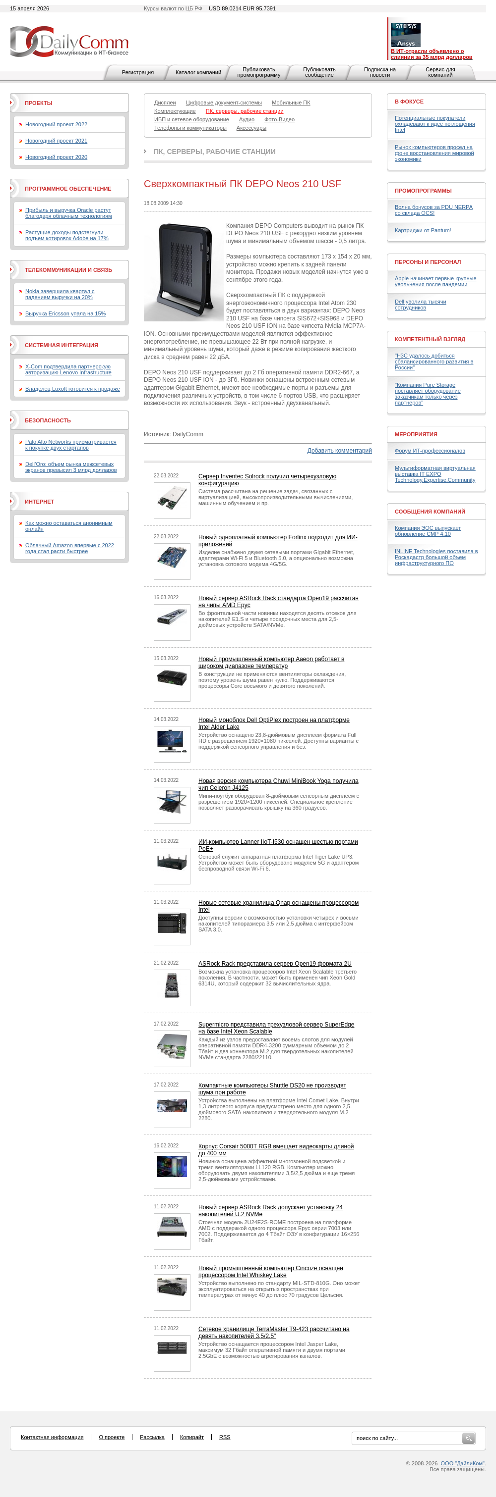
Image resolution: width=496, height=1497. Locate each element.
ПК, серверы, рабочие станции (215, 151)
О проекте (111, 1437)
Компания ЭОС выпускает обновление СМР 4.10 (428, 531)
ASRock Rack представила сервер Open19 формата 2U (275, 963)
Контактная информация (52, 1437)
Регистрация (138, 72)
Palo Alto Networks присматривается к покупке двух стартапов (71, 445)
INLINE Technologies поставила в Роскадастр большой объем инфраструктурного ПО (436, 557)
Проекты (38, 103)
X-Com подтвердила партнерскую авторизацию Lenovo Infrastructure (68, 369)
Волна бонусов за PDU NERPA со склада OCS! (434, 210)
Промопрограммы (423, 191)
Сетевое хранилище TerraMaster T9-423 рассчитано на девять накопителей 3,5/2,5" (274, 1333)
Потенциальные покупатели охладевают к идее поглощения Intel (435, 124)
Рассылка (152, 1437)
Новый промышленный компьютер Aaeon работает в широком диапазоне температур (271, 663)
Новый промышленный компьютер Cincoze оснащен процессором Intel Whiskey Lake (270, 1272)
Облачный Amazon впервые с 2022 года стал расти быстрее (69, 548)
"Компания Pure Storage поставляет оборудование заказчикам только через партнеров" (428, 394)
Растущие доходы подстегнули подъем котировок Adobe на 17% (67, 235)
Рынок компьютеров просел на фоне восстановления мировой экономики (434, 153)
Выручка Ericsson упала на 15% (65, 313)
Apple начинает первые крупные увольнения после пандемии (436, 281)
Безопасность (48, 420)
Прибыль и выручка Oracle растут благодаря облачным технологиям (68, 213)
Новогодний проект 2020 (56, 157)
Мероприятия (416, 434)
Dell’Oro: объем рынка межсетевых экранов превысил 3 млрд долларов (71, 467)
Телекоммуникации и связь (68, 270)
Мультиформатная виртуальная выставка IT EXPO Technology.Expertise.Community (435, 474)
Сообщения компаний (430, 512)
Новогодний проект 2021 (56, 141)
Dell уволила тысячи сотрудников (420, 304)
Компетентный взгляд (430, 339)
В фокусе (409, 101)
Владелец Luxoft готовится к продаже (72, 389)
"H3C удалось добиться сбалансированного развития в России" (434, 361)
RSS (225, 1437)
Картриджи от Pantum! (423, 230)
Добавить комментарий (340, 450)
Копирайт (192, 1437)
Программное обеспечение (68, 189)
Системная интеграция (61, 345)
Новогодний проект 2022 (56, 124)
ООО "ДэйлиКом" (463, 1463)
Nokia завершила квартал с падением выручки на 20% (59, 294)
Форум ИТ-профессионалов (430, 451)
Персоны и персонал (428, 262)
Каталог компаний (198, 72)
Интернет (39, 502)
